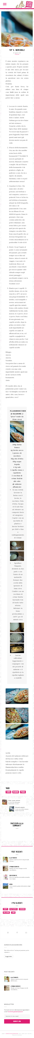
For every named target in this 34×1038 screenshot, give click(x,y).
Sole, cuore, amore (14, 800)
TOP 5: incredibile (17, 50)
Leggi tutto (8, 956)
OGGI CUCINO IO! (13, 875)
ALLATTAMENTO (13, 858)
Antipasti (17, 54)
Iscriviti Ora (17, 1021)
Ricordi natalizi (20, 807)
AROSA (10, 884)
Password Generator (17, 1035)
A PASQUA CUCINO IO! (14, 866)
